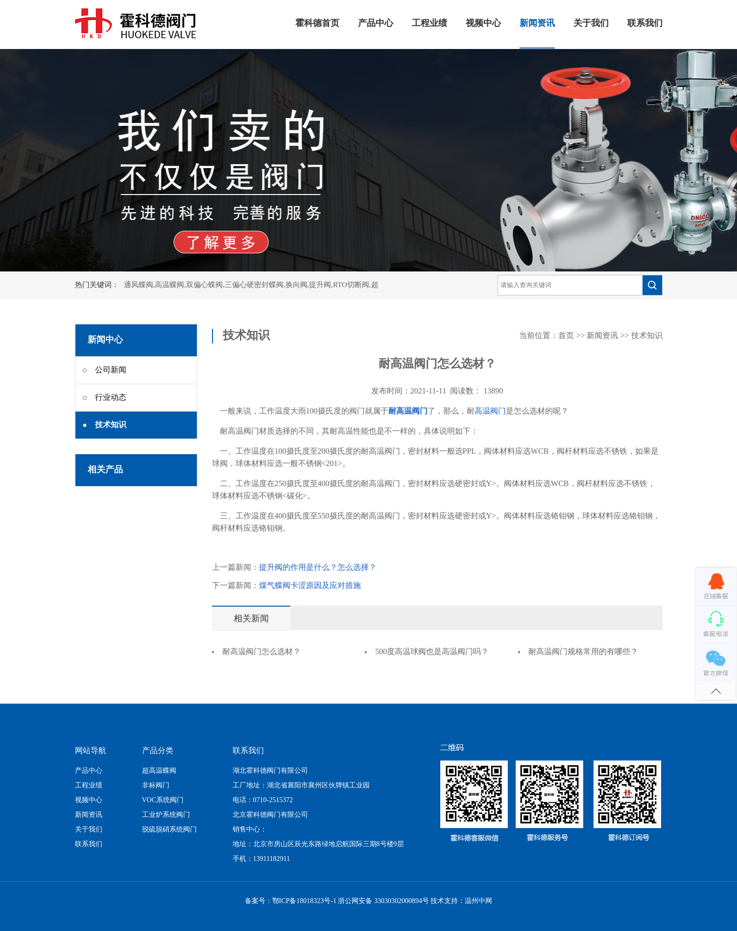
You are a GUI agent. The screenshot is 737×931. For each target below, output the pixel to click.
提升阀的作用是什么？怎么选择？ (318, 568)
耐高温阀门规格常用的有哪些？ (583, 652)
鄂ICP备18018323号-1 (304, 901)
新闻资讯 (537, 23)
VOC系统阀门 (163, 800)
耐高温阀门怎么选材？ (261, 652)
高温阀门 (490, 411)
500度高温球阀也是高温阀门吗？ (432, 652)
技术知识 (647, 336)
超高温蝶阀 (159, 771)
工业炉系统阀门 (166, 815)
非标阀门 (155, 785)
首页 (566, 336)
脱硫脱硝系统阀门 (169, 829)
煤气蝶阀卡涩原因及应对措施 (310, 586)
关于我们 (591, 23)
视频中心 (483, 23)
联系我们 (645, 23)
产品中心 (375, 23)
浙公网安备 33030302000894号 (383, 901)
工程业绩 (429, 23)
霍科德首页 (317, 23)
